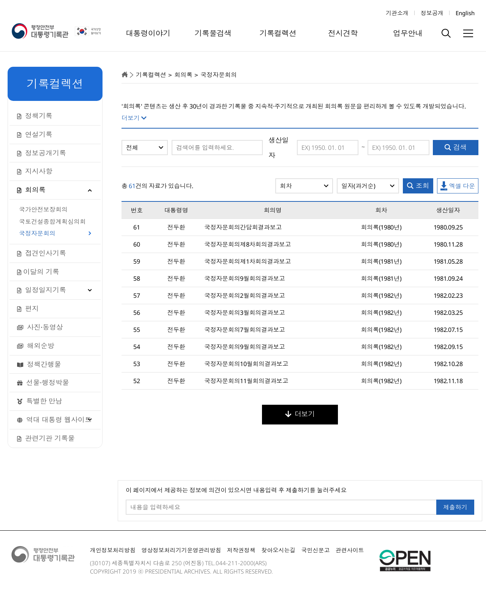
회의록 (31, 189)
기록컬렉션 (278, 33)
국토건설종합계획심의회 (52, 221)
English (465, 13)
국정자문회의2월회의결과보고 (244, 295)
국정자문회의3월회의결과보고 (244, 312)
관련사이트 (350, 550)
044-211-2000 (235, 563)
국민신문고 (315, 550)
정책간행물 (39, 364)
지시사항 (34, 171)
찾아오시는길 (278, 550)
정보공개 (432, 13)
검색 (456, 147)
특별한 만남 (39, 401)
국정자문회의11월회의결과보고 (246, 381)
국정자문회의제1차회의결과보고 (247, 261)
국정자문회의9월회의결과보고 (244, 278)
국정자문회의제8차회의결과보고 (247, 244)
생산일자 (278, 147)
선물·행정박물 (43, 382)
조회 (418, 185)
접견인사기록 (41, 253)
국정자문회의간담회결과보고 (243, 227)
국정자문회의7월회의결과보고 (244, 329)
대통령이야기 (148, 33)
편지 (28, 308)
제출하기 (455, 507)
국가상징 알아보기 (90, 31)
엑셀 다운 (457, 186)
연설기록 (34, 134)
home (125, 74)
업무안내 (408, 33)
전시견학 (343, 33)
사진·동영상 (40, 327)
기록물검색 (213, 33)
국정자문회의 (37, 233)
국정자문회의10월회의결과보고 (246, 364)
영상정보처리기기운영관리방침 (181, 550)
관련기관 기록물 (46, 438)
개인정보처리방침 (113, 550)
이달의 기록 (38, 271)
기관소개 (397, 13)
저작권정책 (241, 550)
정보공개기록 (41, 152)
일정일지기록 (41, 289)
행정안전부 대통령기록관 (39, 31)
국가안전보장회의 (43, 209)
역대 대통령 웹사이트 (54, 419)
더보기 (300, 413)
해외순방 (35, 345)
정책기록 (34, 115)
